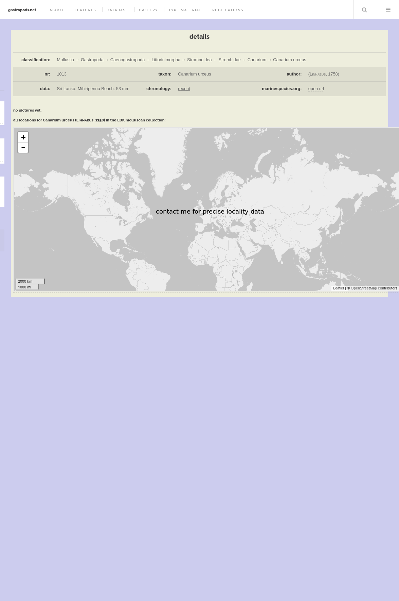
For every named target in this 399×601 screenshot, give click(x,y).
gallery (148, 10)
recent (184, 88)
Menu (388, 9)
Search (365, 9)
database (117, 10)
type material (185, 10)
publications (227, 10)
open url (316, 88)
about (57, 10)
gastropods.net (22, 9)
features (85, 10)
